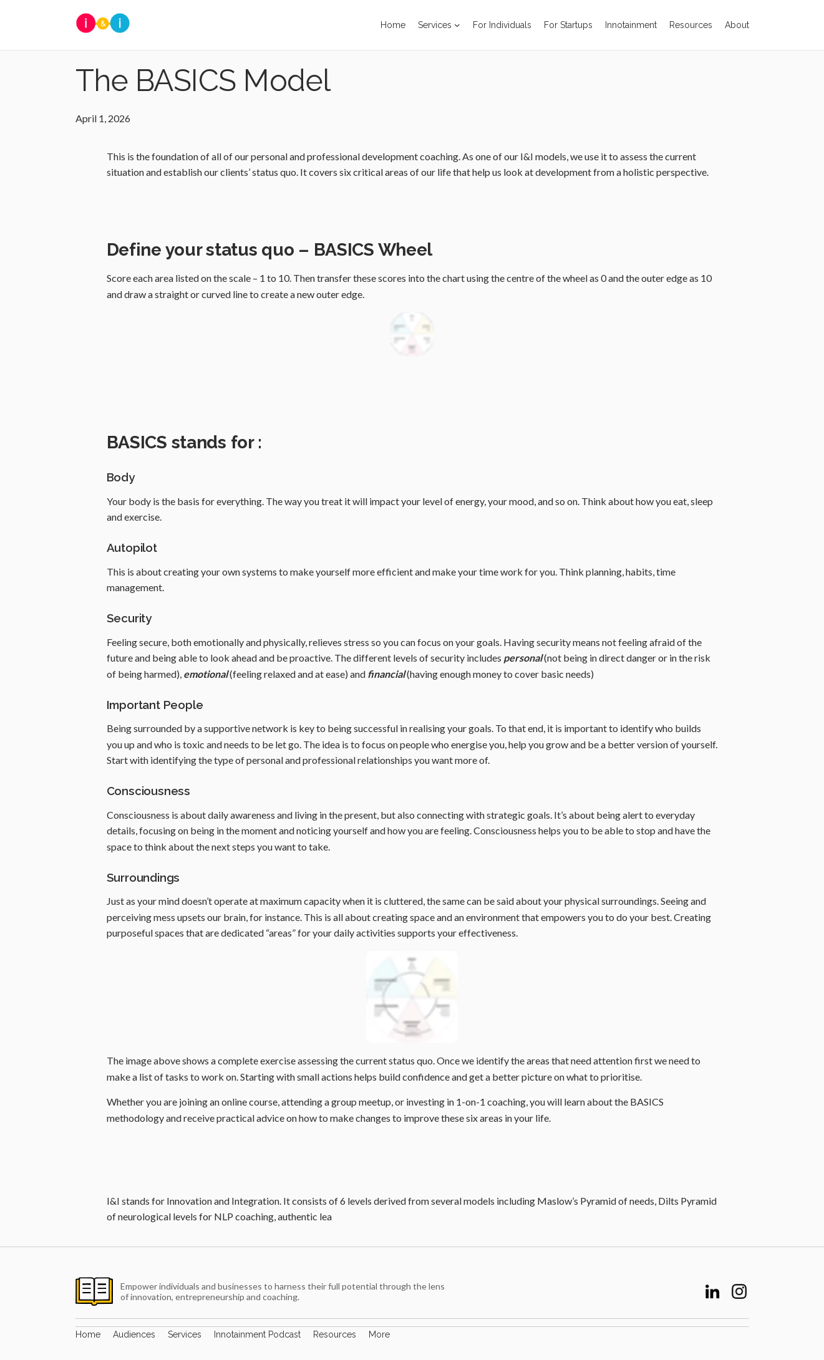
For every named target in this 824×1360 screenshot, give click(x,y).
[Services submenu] (457, 25)
